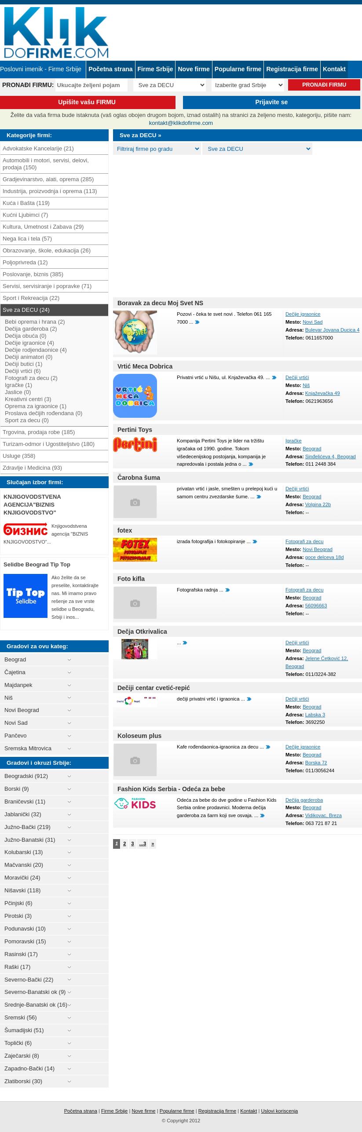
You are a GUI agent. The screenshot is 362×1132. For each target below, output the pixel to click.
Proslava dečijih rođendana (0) (43, 413)
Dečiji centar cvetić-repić (153, 687)
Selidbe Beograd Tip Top (37, 564)
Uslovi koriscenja (279, 1111)
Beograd (312, 448)
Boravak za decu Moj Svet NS (160, 303)
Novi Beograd (318, 549)
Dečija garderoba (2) (31, 328)
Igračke (293, 440)
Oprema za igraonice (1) (35, 406)
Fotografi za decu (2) (31, 378)
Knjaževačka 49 (322, 393)
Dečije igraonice (303, 314)
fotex (124, 530)
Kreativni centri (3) (28, 399)
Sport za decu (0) (27, 420)
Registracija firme (292, 69)
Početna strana (110, 69)
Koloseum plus (139, 735)
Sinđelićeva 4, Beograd (330, 456)
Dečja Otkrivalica (142, 631)
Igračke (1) (18, 385)
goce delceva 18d (324, 557)
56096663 (316, 605)
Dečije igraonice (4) (29, 343)
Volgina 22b (318, 504)
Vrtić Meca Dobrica (144, 366)
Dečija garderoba (304, 800)
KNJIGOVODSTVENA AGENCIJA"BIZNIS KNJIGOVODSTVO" (32, 504)
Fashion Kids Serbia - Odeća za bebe (171, 788)
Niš (306, 385)
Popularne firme (238, 69)
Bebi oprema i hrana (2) (35, 321)
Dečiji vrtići (297, 377)
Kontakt (334, 69)
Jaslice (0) (18, 392)
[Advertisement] (237, 224)
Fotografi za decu (304, 541)
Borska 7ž (316, 762)
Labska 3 (315, 714)
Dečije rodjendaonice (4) (36, 350)
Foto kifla (131, 578)
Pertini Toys (134, 429)
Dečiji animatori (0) (28, 357)
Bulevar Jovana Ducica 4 (332, 329)
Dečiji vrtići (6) (23, 371)
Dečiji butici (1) (23, 364)
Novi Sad (312, 322)
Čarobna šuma (138, 477)
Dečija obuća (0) (26, 335)
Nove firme (193, 69)
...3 (142, 843)
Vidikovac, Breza (323, 815)
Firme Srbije (155, 69)
